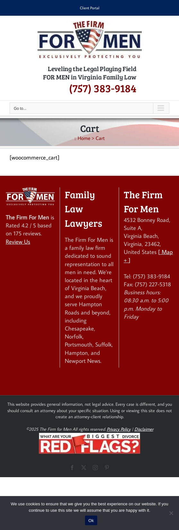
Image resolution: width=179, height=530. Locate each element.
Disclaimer (143, 429)
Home (84, 138)
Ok (91, 520)
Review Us (18, 241)
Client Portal (89, 7)
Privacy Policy (119, 429)
